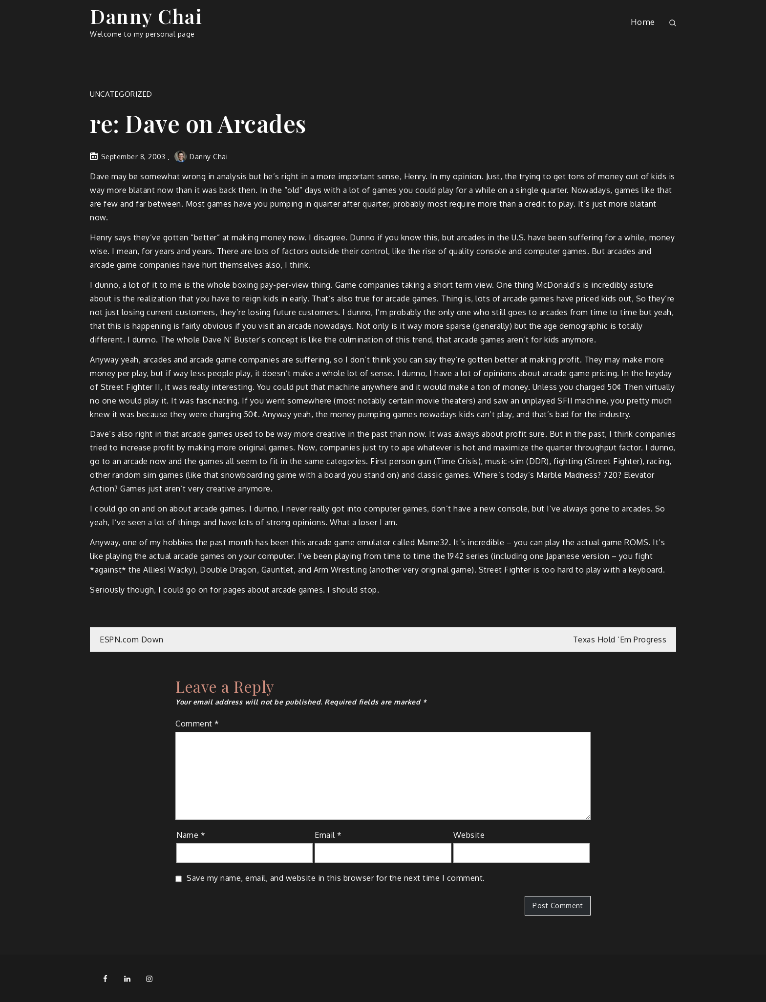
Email (328, 835)
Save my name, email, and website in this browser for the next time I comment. (336, 878)
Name (190, 835)
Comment (197, 723)
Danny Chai (146, 16)
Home (643, 22)
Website (469, 835)
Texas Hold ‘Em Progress (620, 639)
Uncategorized (121, 94)
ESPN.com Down (132, 639)
